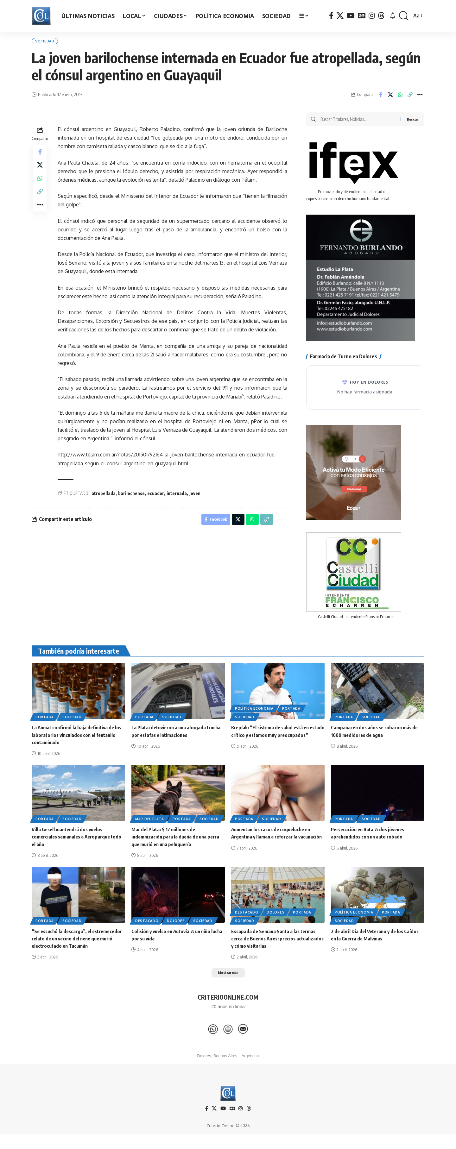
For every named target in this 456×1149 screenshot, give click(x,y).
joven (194, 496)
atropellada (104, 496)
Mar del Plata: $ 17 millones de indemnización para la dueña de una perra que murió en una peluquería (177, 842)
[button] (403, 16)
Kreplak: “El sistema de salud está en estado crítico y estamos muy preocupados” (272, 740)
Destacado (146, 926)
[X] (340, 16)
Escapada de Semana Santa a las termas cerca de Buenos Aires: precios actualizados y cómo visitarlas (275, 943)
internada (177, 496)
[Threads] (381, 16)
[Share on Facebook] (380, 98)
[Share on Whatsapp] (400, 98)
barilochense (131, 496)
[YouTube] (350, 16)
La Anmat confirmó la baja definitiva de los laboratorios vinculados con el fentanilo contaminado (75, 740)
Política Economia (254, 714)
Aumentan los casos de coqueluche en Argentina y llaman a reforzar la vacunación (273, 842)
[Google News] (361, 16)
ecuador (155, 496)
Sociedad (48, 42)
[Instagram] (371, 16)
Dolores (176, 926)
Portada (44, 723)
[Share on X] (390, 98)
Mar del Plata (149, 824)
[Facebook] (331, 16)
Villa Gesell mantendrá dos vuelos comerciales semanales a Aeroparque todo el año (73, 842)
